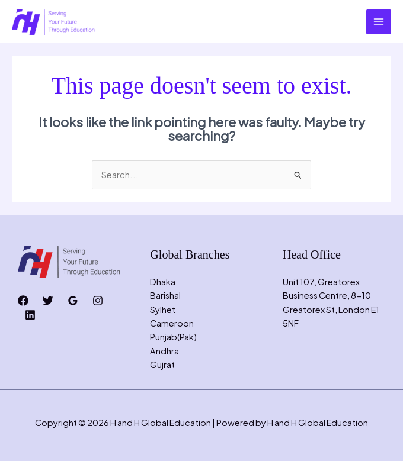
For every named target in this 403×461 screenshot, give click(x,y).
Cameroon (172, 323)
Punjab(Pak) (173, 336)
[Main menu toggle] (378, 21)
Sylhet (162, 309)
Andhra (164, 351)
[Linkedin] (30, 315)
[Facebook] (23, 300)
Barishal (165, 295)
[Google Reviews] (73, 300)
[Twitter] (48, 300)
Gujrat (162, 364)
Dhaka (162, 281)
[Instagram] (97, 300)
